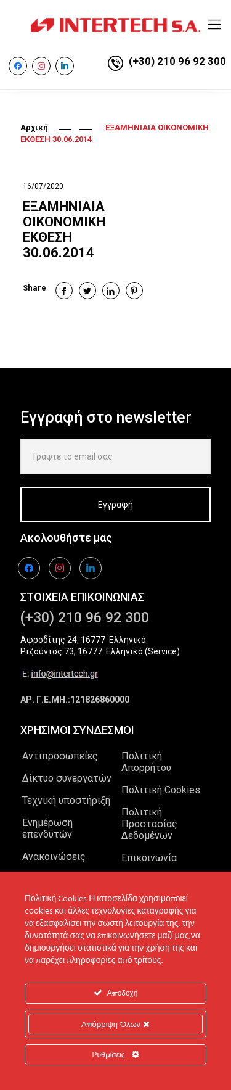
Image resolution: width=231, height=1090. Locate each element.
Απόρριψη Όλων (115, 1024)
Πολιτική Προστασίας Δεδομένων (149, 823)
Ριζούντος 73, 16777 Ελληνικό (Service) (100, 651)
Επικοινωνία (149, 858)
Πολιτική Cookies (160, 790)
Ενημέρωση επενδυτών (47, 828)
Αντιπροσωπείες (60, 756)
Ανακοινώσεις (54, 856)
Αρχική (34, 127)
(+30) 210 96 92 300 (177, 61)
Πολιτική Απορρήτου (146, 762)
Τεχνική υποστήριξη (66, 800)
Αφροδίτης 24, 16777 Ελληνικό (83, 640)
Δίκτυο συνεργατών (66, 778)
